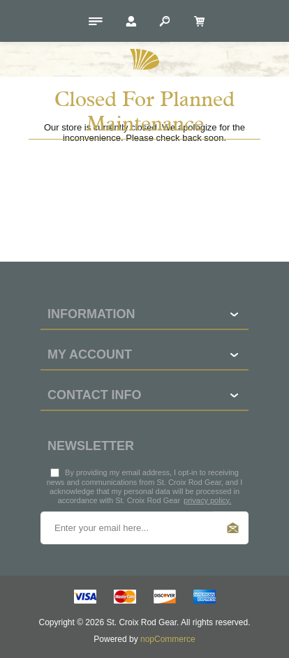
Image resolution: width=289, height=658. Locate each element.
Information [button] (91, 314)
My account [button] (89, 354)
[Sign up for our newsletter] (144, 527)
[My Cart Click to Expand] (197, 20)
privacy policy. (207, 500)
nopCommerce (167, 639)
